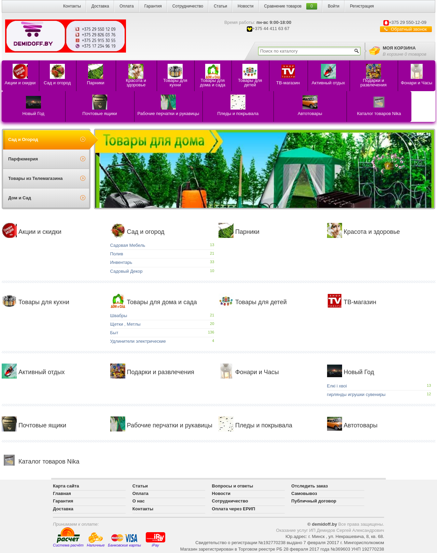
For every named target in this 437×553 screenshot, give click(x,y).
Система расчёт (68, 537)
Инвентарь (121, 262)
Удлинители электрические (138, 341)
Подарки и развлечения (152, 372)
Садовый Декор (126, 271)
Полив (116, 253)
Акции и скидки (31, 231)
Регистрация (362, 6)
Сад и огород (137, 231)
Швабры (118, 315)
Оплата (126, 6)
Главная (62, 493)
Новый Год (350, 372)
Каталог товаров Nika (40, 461)
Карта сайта (66, 485)
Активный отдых (33, 372)
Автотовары (352, 425)
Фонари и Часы (248, 372)
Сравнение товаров (283, 6)
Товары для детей (252, 302)
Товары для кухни (35, 302)
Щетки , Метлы (125, 324)
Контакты (72, 6)
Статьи (220, 6)
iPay (155, 539)
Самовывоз (304, 493)
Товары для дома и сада (153, 302)
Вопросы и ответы (232, 485)
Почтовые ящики (34, 425)
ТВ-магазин (352, 302)
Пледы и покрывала (255, 425)
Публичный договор (313, 501)
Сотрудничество (187, 6)
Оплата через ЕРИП (233, 508)
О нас (138, 501)
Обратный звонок (409, 29)
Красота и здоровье (363, 231)
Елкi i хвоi (337, 385)
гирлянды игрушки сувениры (356, 394)
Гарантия (153, 6)
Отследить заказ (309, 485)
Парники (238, 231)
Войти (333, 6)
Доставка (100, 6)
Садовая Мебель (127, 245)
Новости (245, 6)
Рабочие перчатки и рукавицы (161, 425)
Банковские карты (124, 540)
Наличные (95, 540)
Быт (114, 332)
